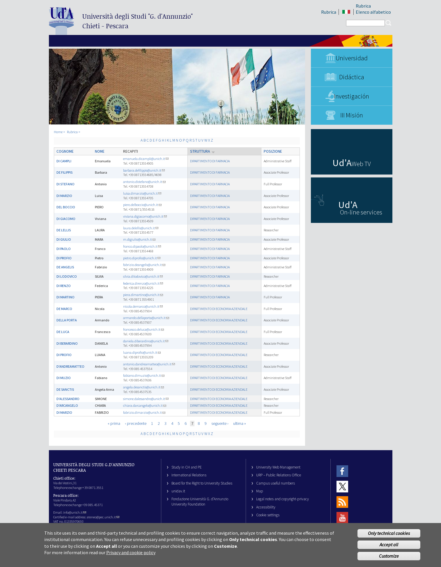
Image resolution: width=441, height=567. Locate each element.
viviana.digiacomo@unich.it (145, 216)
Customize (389, 560)
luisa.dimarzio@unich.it (142, 193)
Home (58, 132)
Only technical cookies (389, 537)
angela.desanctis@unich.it (143, 387)
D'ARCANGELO (67, 405)
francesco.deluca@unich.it (143, 329)
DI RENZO (63, 286)
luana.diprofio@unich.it (142, 352)
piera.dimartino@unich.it (143, 295)
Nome (100, 151)
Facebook (342, 471)
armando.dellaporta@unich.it (146, 318)
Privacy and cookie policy (130, 556)
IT (346, 12)
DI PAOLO (63, 248)
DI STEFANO (65, 184)
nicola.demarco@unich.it (143, 306)
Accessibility (265, 507)
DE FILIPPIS (64, 172)
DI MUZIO (63, 378)
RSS (342, 502)
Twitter (342, 486)
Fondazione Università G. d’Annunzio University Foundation (199, 501)
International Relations (188, 475)
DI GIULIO (63, 239)
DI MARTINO (65, 297)
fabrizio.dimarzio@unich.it (144, 412)
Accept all (389, 549)
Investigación (351, 96)
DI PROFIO (64, 258)
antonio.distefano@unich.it (144, 181)
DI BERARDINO (67, 343)
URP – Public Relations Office (278, 475)
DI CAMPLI (63, 161)
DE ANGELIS (65, 267)
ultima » (239, 423)
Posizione (273, 151)
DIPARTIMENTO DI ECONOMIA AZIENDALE (218, 309)
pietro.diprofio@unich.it (141, 258)
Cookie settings (267, 515)
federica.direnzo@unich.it (143, 283)
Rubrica (328, 12)
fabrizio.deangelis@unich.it (144, 265)
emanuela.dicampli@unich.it (146, 158)
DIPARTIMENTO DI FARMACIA (210, 161)
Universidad (352, 58)
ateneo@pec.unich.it (103, 517)
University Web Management (278, 467)
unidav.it (178, 491)
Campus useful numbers (275, 483)
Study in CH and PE (186, 467)
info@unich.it (74, 512)
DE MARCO (64, 309)
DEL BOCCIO (65, 207)
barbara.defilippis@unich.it (144, 170)
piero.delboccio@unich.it (142, 204)
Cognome (65, 151)
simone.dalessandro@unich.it (146, 399)
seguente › (220, 423)
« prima (114, 423)
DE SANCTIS (65, 389)
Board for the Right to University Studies (201, 483)
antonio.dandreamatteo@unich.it (149, 364)
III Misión (351, 115)
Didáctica (351, 77)
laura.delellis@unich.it (140, 228)
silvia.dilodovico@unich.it (143, 276)
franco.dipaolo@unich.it (142, 246)
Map (259, 491)
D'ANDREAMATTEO (70, 366)
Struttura (202, 151)
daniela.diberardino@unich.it (145, 341)
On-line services (361, 212)
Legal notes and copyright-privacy (282, 498)
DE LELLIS (63, 230)
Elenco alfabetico (373, 12)
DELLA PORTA (66, 320)
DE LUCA (62, 332)
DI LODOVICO (66, 276)
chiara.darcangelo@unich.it (144, 405)
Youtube (342, 517)
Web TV (361, 164)
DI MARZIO (64, 195)
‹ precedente (135, 423)
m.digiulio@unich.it (139, 239)
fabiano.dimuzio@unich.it (143, 375)
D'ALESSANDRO (67, 399)
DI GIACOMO (65, 218)
